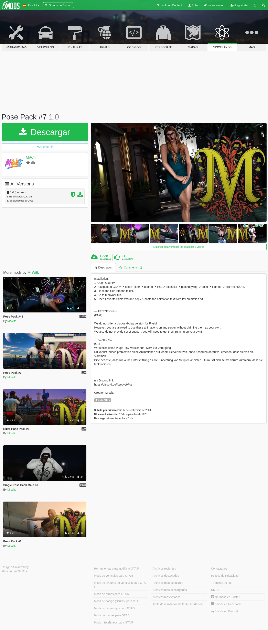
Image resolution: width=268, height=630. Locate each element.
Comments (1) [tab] (130, 267)
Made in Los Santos (14, 571)
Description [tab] (103, 267)
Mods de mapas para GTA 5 (111, 615)
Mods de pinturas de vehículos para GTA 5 (120, 584)
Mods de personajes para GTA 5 (114, 608)
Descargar (44, 132)
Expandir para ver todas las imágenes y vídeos (178, 246)
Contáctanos (219, 568)
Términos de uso (221, 582)
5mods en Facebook (226, 604)
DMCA (215, 590)
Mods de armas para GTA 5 (111, 594)
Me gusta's (127, 259)
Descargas (105, 259)
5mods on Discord (224, 611)
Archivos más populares (168, 582)
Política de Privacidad (225, 575)
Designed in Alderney (15, 567)
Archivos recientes (164, 568)
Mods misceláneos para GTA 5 (113, 622)
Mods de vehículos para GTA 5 (113, 575)
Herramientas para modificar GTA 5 (116, 568)
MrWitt (31, 158)
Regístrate (239, 5)
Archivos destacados (166, 575)
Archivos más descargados (170, 590)
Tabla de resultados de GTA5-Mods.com (178, 604)
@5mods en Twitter (225, 597)
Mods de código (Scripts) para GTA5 (117, 601)
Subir (193, 5)
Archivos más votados (167, 597)
